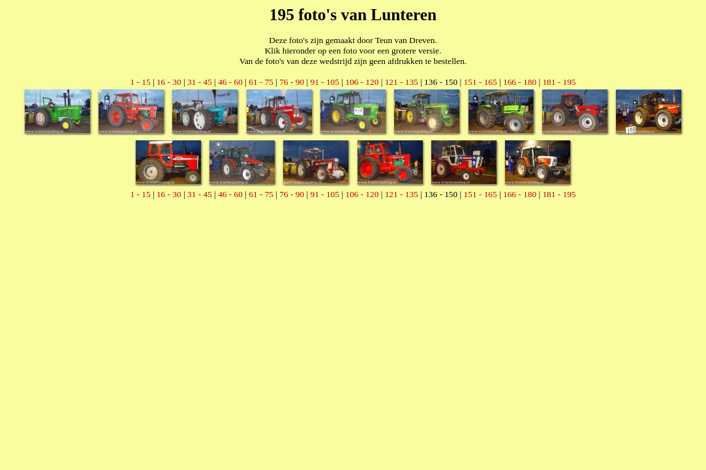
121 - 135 (401, 82)
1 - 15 (140, 82)
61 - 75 (261, 82)
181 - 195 (559, 82)
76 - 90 (291, 82)
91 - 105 (324, 82)
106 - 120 (361, 82)
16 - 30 (169, 82)
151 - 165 (480, 82)
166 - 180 (519, 82)
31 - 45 (199, 82)
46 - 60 (230, 82)
